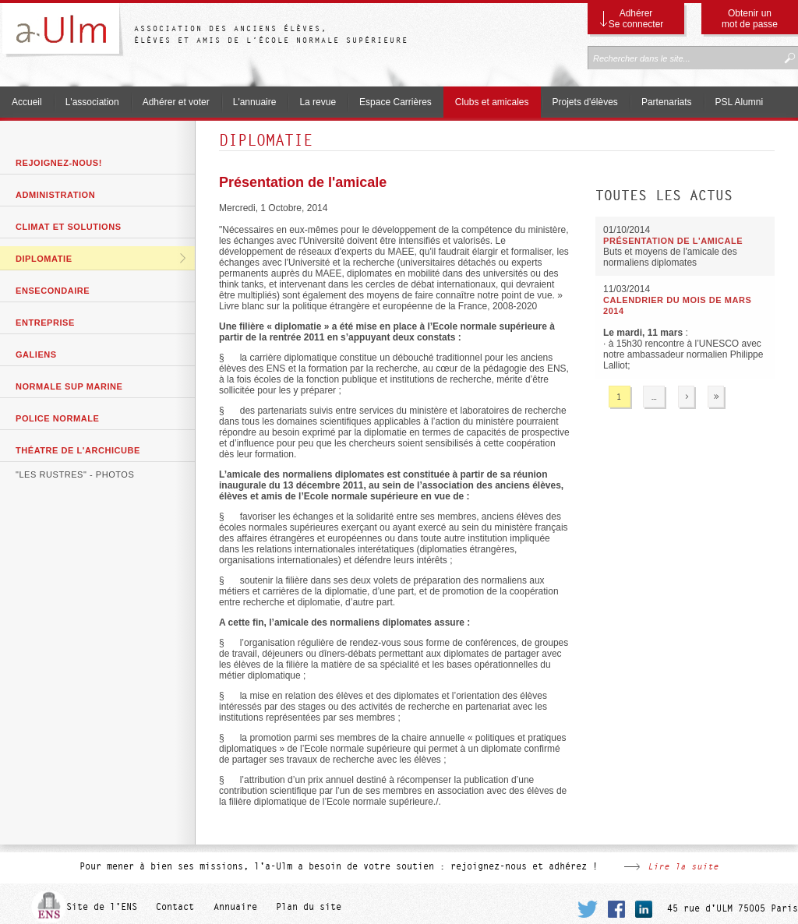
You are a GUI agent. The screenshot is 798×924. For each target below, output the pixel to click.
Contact (175, 907)
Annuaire (235, 907)
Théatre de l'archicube (78, 450)
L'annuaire (255, 102)
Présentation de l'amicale (303, 182)
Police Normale (57, 418)
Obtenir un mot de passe (750, 19)
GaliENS (36, 354)
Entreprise (45, 322)
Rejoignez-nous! (59, 163)
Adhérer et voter (176, 102)
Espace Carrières (395, 102)
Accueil (27, 102)
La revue (317, 102)
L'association (92, 102)
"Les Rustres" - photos (75, 474)
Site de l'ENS (101, 907)
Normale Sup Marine (69, 386)
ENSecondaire (53, 290)
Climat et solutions (69, 226)
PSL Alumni (739, 102)
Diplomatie (44, 258)
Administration (55, 194)
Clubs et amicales (492, 102)
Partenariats (666, 102)
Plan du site (308, 907)
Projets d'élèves (585, 102)
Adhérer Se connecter (636, 19)
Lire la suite (683, 866)
